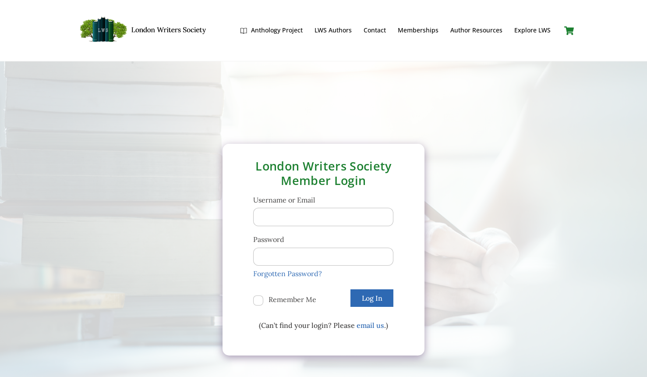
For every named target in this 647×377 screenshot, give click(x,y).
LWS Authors (333, 30)
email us (370, 325)
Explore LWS (532, 30)
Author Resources (476, 30)
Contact (375, 30)
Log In (372, 298)
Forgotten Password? (287, 273)
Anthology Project (271, 30)
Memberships (418, 30)
